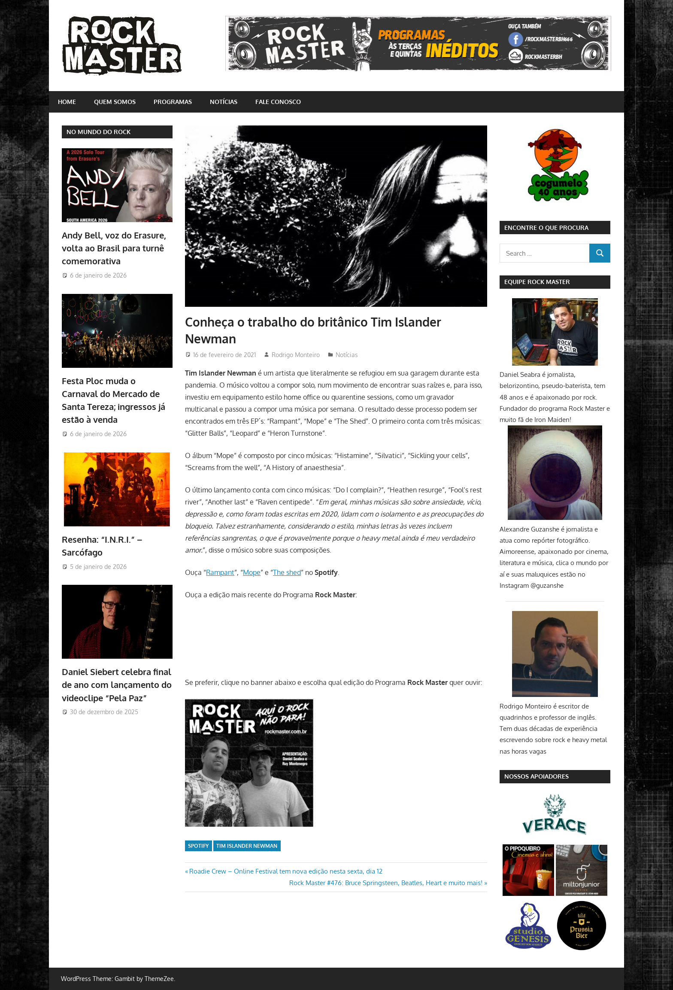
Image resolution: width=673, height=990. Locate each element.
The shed (287, 572)
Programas (173, 101)
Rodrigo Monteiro (296, 354)
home (67, 101)
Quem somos (115, 101)
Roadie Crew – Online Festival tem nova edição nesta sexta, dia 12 (285, 871)
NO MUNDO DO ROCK (98, 131)
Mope (252, 572)
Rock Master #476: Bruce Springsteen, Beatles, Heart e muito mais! (385, 883)
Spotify (198, 846)
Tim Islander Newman (246, 846)
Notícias (223, 101)
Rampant (220, 572)
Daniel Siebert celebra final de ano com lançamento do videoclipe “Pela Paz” (117, 684)
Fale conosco (278, 101)
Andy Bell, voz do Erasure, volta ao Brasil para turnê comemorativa (114, 248)
